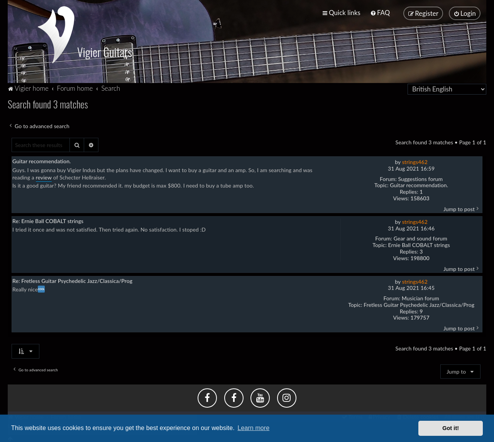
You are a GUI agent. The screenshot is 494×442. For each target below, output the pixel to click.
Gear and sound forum (420, 238)
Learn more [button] (253, 428)
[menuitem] (380, 13)
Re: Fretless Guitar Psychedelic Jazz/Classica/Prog (72, 279)
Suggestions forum (420, 178)
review (44, 176)
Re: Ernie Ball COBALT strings (47, 220)
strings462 (415, 161)
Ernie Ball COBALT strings (419, 244)
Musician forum (420, 298)
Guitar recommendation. (419, 184)
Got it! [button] (450, 428)
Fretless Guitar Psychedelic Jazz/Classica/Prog (419, 304)
